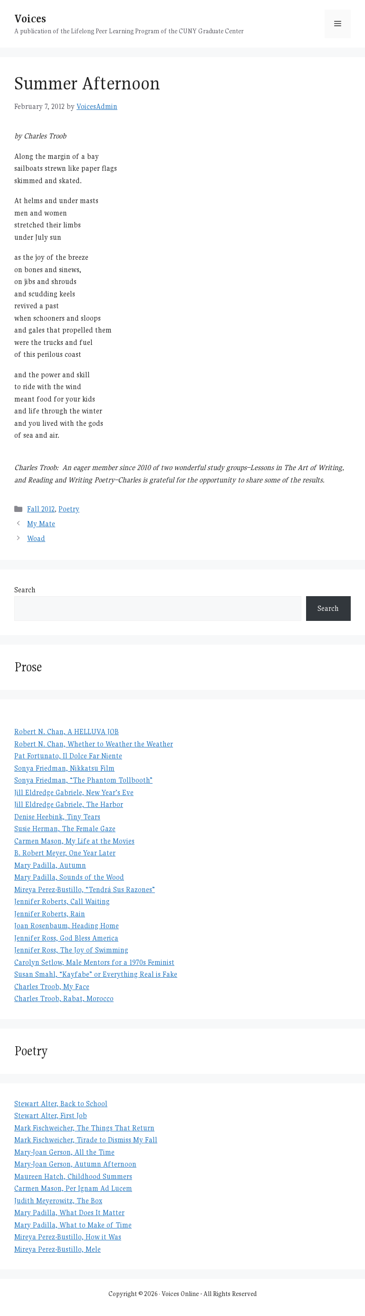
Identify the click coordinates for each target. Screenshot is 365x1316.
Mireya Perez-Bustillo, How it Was (67, 1236)
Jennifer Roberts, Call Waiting (62, 901)
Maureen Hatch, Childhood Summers (73, 1176)
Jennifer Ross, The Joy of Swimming (71, 949)
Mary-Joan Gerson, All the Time (64, 1152)
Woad (36, 538)
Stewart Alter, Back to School (60, 1103)
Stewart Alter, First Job (50, 1115)
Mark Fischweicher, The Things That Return (84, 1127)
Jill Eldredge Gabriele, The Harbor (68, 804)
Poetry (68, 508)
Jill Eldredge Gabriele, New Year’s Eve (74, 792)
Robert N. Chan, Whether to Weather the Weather (93, 743)
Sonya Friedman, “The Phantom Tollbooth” (83, 780)
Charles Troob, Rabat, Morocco (64, 998)
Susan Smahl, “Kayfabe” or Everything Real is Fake (95, 974)
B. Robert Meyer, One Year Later (64, 852)
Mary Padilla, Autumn (50, 865)
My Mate (41, 523)
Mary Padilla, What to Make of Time (73, 1224)
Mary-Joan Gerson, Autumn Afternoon (75, 1164)
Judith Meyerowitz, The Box (58, 1200)
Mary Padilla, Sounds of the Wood (69, 877)
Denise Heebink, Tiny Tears (57, 816)
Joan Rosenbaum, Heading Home (66, 925)
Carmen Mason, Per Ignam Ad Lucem (73, 1188)
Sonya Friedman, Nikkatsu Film (64, 768)
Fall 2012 (41, 508)
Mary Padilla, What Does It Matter (69, 1212)
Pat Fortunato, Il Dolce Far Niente (68, 755)
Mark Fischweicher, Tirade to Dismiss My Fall (85, 1139)
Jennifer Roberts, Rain (49, 913)
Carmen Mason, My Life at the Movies (74, 840)
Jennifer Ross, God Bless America (66, 938)
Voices (30, 18)
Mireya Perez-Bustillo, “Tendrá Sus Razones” (84, 889)
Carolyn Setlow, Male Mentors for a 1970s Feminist (94, 962)
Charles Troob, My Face (51, 986)
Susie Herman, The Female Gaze (64, 828)
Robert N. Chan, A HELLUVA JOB (66, 731)
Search (25, 589)
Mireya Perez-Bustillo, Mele (57, 1249)
